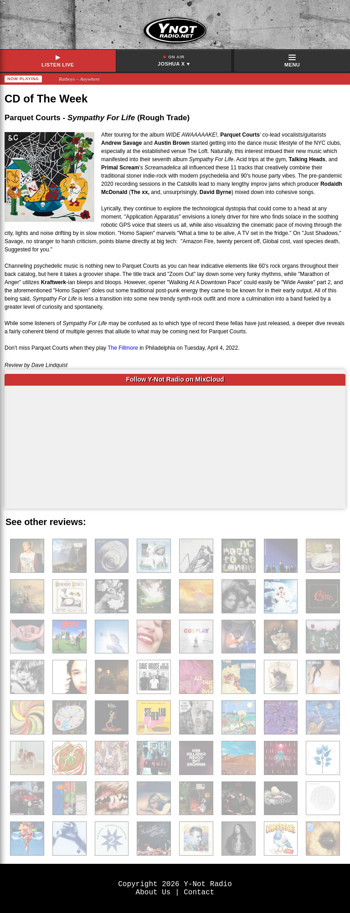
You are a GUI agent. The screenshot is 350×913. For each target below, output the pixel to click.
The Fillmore (123, 348)
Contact (199, 892)
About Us (153, 892)
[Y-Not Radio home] (175, 25)
